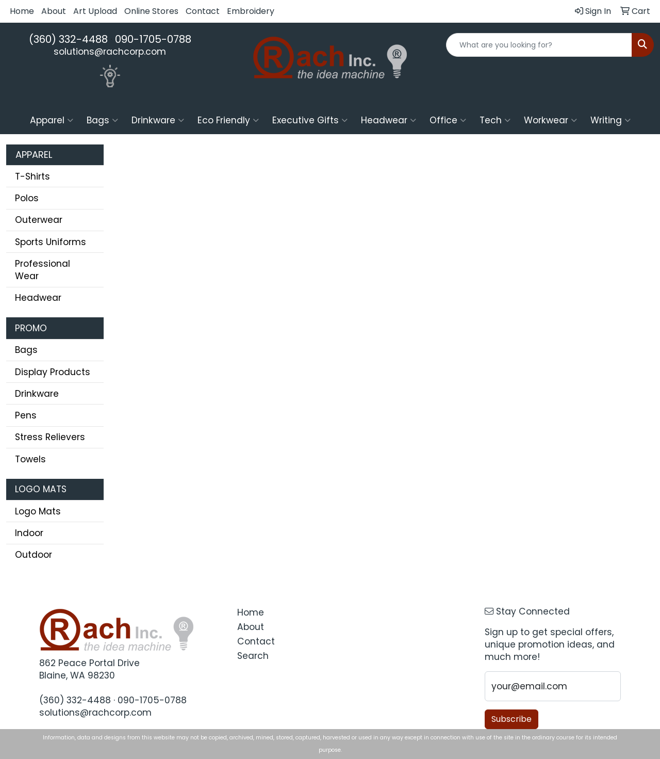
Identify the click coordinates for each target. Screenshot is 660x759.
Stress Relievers (50, 437)
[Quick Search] (539, 45)
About (53, 11)
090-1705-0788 (153, 39)
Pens (26, 415)
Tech (495, 120)
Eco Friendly (228, 120)
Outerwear (38, 220)
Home (22, 11)
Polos (27, 198)
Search (253, 656)
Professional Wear (42, 269)
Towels (30, 459)
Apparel (51, 120)
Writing (610, 120)
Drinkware (157, 120)
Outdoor (33, 554)
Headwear (388, 120)
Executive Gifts (310, 120)
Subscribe (511, 719)
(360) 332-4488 (68, 39)
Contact (203, 11)
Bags (102, 120)
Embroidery (250, 11)
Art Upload (95, 11)
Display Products (52, 372)
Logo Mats (38, 511)
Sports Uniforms (50, 242)
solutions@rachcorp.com (110, 51)
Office (448, 120)
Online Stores (151, 11)
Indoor (29, 533)
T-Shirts (32, 176)
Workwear (550, 120)
